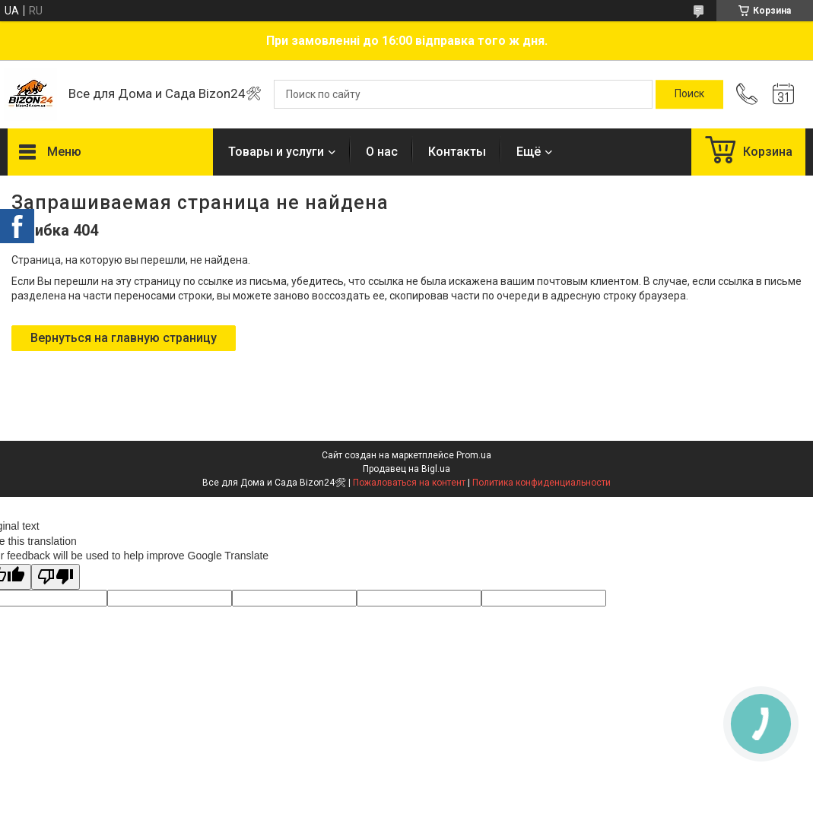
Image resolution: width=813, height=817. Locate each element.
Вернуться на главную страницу (123, 338)
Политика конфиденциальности (541, 482)
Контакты (457, 151)
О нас (382, 151)
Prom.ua (473, 455)
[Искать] (689, 94)
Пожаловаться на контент (409, 482)
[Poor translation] (55, 577)
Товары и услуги (276, 151)
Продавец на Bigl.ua (406, 469)
